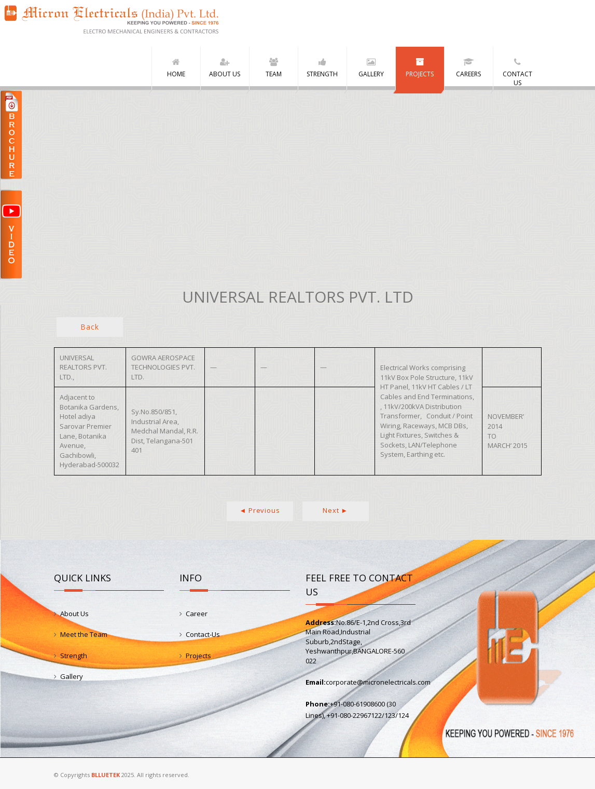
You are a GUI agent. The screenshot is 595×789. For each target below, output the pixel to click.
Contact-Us (203, 634)
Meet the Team (83, 634)
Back (89, 327)
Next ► (335, 510)
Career (196, 613)
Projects (198, 655)
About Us (74, 613)
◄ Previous (260, 510)
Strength (73, 655)
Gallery (71, 676)
